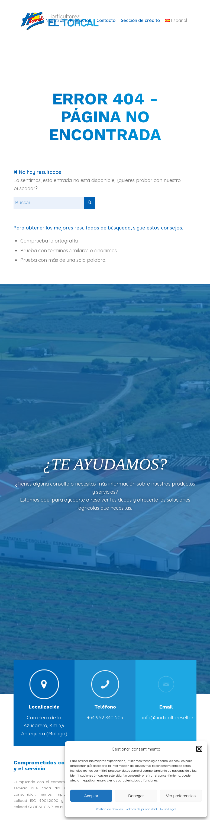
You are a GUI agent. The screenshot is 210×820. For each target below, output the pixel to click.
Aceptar (91, 795)
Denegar (136, 795)
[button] (199, 749)
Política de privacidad (141, 809)
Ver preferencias (181, 795)
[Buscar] (54, 203)
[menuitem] (55, 20)
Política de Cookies (109, 809)
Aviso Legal (168, 809)
